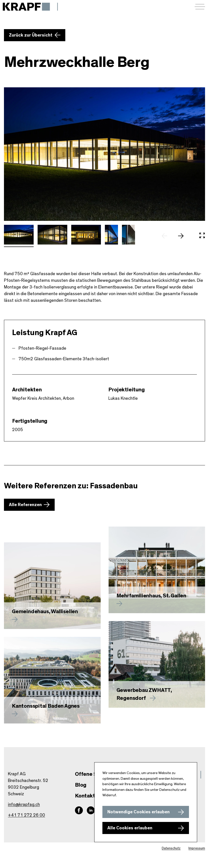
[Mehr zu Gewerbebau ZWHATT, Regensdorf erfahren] (157, 664)
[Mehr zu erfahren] (157, 570)
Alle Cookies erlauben (129, 828)
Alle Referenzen (25, 505)
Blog (80, 785)
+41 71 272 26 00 (26, 815)
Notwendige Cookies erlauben (138, 812)
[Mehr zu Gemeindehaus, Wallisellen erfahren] (52, 585)
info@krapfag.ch (24, 804)
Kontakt (85, 795)
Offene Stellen (93, 774)
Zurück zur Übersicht (30, 35)
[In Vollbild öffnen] (202, 235)
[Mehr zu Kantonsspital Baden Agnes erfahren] (52, 680)
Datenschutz (171, 848)
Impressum (196, 848)
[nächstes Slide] (183, 236)
